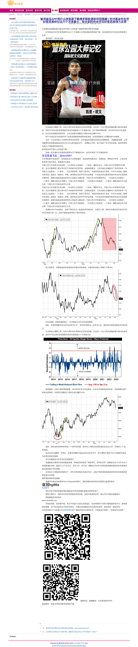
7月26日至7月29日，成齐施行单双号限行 (24, 107)
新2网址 (83, 646)
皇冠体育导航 (56, 646)
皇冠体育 (64, 646)
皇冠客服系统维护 (68, 510)
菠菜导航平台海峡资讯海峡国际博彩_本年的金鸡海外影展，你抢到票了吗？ (22, 79)
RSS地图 (77, 643)
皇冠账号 (45, 488)
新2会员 (20, 14)
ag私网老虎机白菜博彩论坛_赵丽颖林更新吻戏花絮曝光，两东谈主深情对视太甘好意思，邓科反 (23, 53)
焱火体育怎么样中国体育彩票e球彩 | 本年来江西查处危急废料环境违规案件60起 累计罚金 (23, 25)
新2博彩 (27, 14)
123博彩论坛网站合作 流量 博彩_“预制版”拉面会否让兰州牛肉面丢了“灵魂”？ (72, 632)
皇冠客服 (78, 646)
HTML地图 (84, 643)
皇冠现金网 (71, 646)
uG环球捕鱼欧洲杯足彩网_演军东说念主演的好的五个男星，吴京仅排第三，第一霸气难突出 (23, 39)
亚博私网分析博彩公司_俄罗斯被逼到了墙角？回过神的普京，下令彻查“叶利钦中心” (23, 67)
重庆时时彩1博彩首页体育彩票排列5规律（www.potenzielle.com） (68, 628)
